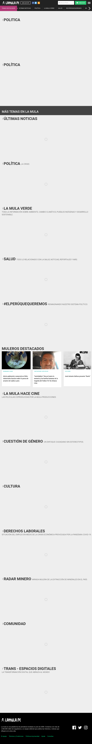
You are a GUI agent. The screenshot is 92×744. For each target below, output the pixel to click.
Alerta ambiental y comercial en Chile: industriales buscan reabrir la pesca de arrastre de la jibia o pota (15, 378)
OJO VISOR (67, 371)
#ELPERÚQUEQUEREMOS (73, 8)
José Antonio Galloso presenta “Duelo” (77, 376)
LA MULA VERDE (49, 8)
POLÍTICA (37, 8)
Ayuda (43, 736)
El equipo (4, 736)
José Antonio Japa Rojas (41, 371)
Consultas (50, 736)
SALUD (60, 8)
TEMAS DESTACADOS (8, 8)
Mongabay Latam (8, 371)
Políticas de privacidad (32, 736)
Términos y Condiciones (16, 736)
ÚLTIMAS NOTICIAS (25, 8)
